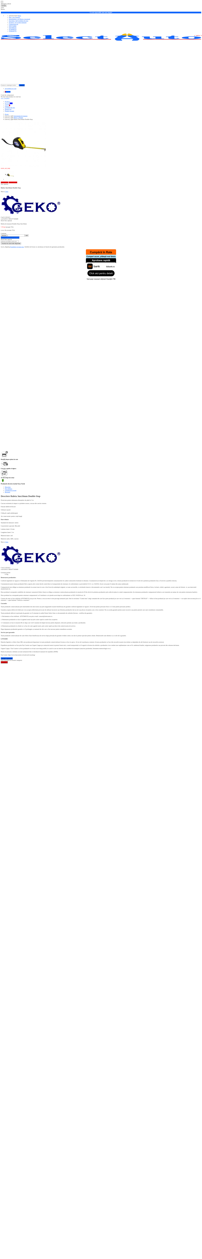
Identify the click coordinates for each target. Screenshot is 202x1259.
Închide (4, 5)
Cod (2, 217)
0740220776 (12, 31)
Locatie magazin (17, 22)
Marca (3, 191)
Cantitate (3, 233)
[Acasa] (7, 114)
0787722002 (12, 26)
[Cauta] (10, 85)
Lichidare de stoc (18, 21)
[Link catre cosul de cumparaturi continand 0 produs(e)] (7, 92)
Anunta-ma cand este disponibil (11, 243)
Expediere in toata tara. (17, 247)
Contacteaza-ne (13, 24)
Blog (19, 15)
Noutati (14, 17)
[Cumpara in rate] (101, 349)
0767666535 (12, 27)
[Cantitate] (16, 235)
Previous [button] (4, 662)
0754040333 (12, 29)
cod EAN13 (4, 219)
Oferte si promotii (19, 19)
